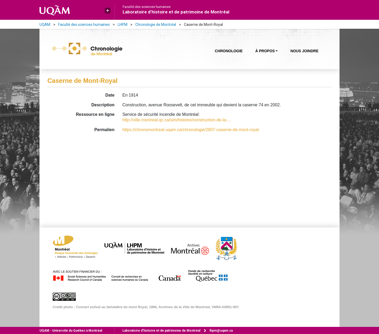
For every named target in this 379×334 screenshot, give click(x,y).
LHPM (122, 24)
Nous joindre (304, 51)
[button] (108, 10)
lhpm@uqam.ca (221, 330)
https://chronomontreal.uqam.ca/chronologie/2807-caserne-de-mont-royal (190, 129)
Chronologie (229, 51)
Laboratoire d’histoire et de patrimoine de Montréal (176, 12)
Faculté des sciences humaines (147, 6)
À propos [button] (265, 51)
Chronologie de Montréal (155, 24)
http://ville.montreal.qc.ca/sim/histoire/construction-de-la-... (176, 120)
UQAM (44, 24)
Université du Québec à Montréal (70, 330)
